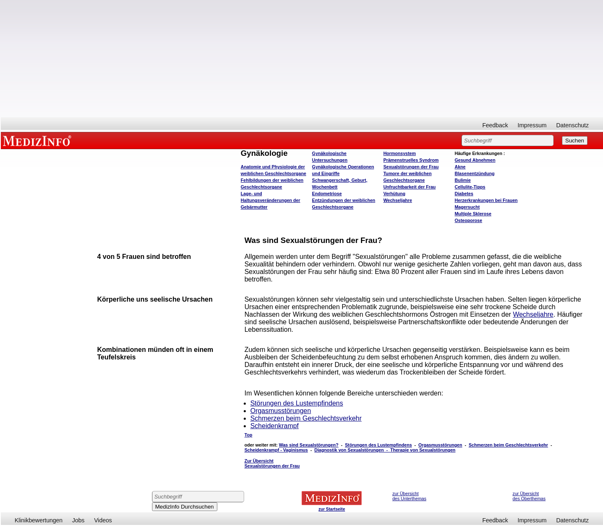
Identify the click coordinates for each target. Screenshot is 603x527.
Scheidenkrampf (274, 425)
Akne (460, 166)
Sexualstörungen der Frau (410, 166)
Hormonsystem (399, 153)
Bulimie (463, 180)
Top (249, 434)
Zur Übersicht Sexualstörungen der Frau (272, 463)
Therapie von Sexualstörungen (423, 449)
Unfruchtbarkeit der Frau (409, 186)
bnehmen (475, 160)
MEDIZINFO (38, 140)
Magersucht (467, 206)
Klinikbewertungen (38, 520)
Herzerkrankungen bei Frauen (486, 200)
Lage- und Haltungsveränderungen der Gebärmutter (270, 200)
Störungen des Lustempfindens (296, 403)
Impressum (532, 125)
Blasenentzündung (475, 173)
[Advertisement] (302, 58)
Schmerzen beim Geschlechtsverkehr (306, 418)
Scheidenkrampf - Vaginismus (276, 449)
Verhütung (394, 193)
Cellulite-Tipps (470, 186)
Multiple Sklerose (473, 213)
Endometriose (327, 193)
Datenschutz (572, 125)
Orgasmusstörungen (280, 410)
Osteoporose (468, 220)
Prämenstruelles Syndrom (410, 160)
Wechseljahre (397, 200)
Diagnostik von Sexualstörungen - (352, 449)
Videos (103, 520)
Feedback (495, 125)
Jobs (78, 520)
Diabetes (464, 193)
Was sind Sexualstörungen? (308, 444)
